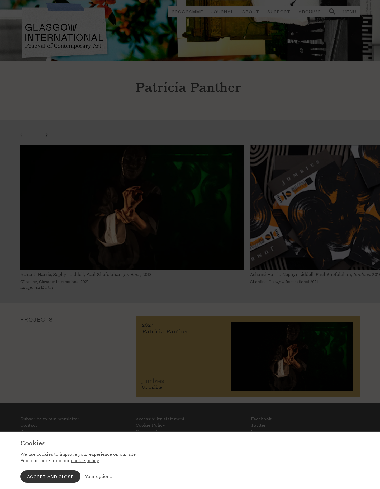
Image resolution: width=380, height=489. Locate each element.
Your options (98, 476)
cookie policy (85, 460)
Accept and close (50, 476)
